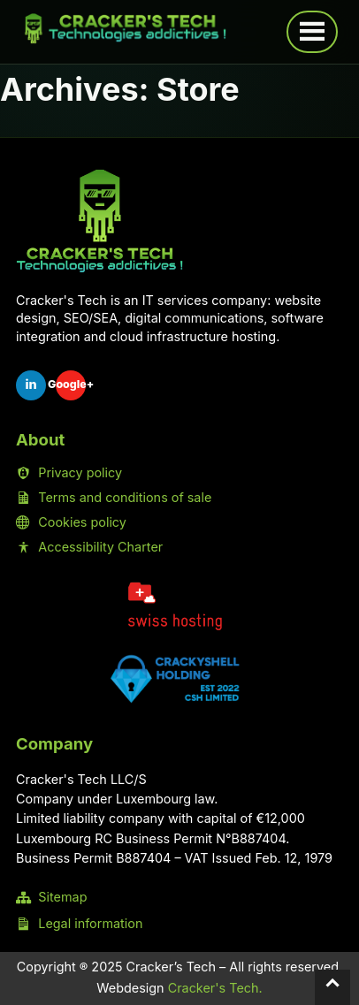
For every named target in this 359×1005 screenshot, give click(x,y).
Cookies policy (71, 522)
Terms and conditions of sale (113, 498)
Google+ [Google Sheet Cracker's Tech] (71, 384)
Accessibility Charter (89, 547)
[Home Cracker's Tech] (100, 221)
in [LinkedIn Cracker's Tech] (30, 384)
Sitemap (51, 897)
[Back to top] (332, 987)
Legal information (79, 924)
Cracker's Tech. (215, 987)
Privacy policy (69, 473)
